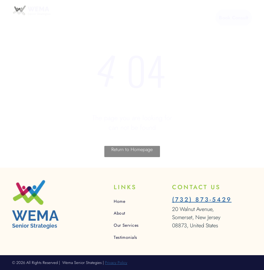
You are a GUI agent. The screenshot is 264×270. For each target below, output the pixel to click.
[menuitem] (81, 18)
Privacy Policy (116, 262)
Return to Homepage (132, 149)
